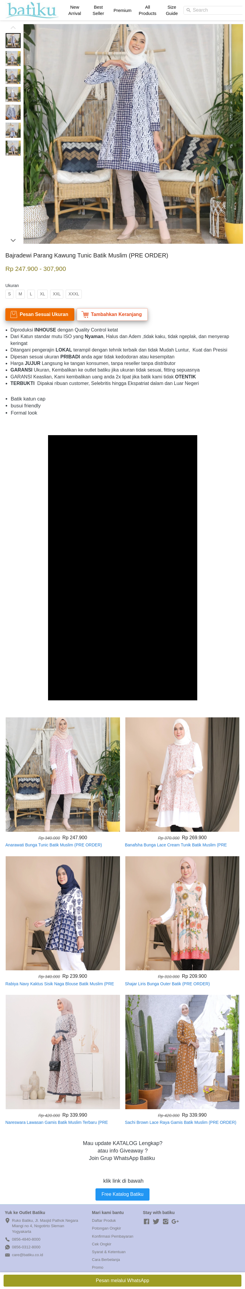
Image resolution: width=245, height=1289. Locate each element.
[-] (146, 1222)
